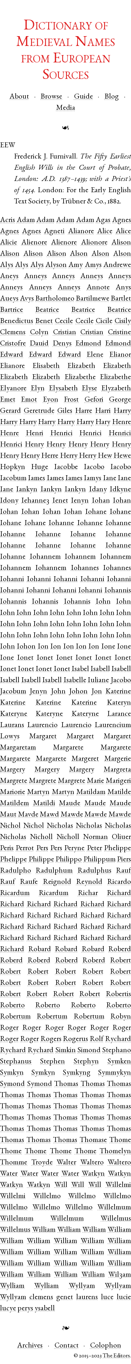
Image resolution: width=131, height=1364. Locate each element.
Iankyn (26, 489)
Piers (124, 860)
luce (107, 1297)
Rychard (13, 1050)
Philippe (41, 860)
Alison (121, 243)
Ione (108, 647)
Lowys (10, 736)
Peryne (74, 848)
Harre (83, 411)
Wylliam (12, 1286)
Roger (9, 1028)
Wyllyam (82, 1286)
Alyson (56, 265)
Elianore (12, 366)
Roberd (119, 949)
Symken (119, 1062)
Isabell (100, 669)
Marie (95, 781)
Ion (43, 647)
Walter (66, 1163)
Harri (103, 411)
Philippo (69, 860)
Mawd (49, 815)
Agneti (54, 231)
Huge (39, 467)
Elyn (38, 388)
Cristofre (13, 344)
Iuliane (98, 680)
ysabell (45, 1308)
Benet (44, 321)
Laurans (12, 725)
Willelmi (13, 1196)
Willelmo (47, 1196)
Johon (78, 692)
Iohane (96, 512)
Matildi (44, 803)
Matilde (119, 792)
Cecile (64, 321)
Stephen (52, 1062)
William (44, 1230)
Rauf (7, 882)
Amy (75, 265)
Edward (11, 355)
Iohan (101, 501)
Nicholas (60, 826)
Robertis (118, 994)
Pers (42, 848)
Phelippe (13, 860)
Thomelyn (115, 1151)
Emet (7, 400)
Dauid (39, 344)
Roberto (12, 1005)
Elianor (120, 355)
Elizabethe (80, 377)
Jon (97, 692)
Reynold (89, 882)
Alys (6, 265)
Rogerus (75, 1039)
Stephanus (15, 1062)
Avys (27, 299)
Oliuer (121, 837)
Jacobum (13, 692)
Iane (109, 478)
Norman (95, 837)
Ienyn (80, 501)
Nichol (10, 826)
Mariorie (12, 792)
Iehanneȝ (35, 501)
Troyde (42, 1163)
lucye (8, 1308)
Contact (66, 1346)
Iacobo (94, 467)
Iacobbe (66, 467)
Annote (98, 287)
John (58, 692)
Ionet (25, 658)
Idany (98, 489)
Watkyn (93, 1174)
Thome (120, 1140)
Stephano (116, 1050)
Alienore (34, 243)
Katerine (13, 703)
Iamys (92, 478)
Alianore (81, 231)
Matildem (14, 803)
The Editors (116, 1356)
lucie (124, 1297)
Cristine (119, 332)
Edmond (88, 344)
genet (64, 1297)
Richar (88, 893)
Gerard (10, 411)
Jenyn (38, 692)
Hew (105, 456)
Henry (34, 445)
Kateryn (119, 703)
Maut (8, 815)
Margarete (68, 748)
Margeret (85, 759)
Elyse (89, 388)
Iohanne (61, 523)
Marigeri (118, 781)
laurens (87, 1297)
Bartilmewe (92, 299)
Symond (12, 1084)
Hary (102, 422)
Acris (7, 220)
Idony (9, 501)
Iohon (26, 647)
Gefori (94, 400)
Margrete (13, 781)
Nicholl (41, 837)
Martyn (38, 792)
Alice (104, 231)
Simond (89, 1050)
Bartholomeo (54, 299)
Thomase (93, 1140)
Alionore (94, 243)
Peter (94, 848)
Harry (122, 411)
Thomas (66, 1084)
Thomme (13, 1163)
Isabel (80, 669)
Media (65, 108)
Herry (69, 456)
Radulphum (54, 871)
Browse (51, 97)
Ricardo (119, 882)
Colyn (39, 332)
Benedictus (16, 321)
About (19, 97)
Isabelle (75, 680)
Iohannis (117, 590)
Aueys (9, 299)
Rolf (96, 1039)
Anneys (35, 276)
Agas (103, 220)
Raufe (29, 882)
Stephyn (86, 1062)
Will (60, 1185)
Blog (111, 97)
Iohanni (12, 579)
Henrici (61, 433)
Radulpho (15, 871)
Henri (34, 433)
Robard (39, 949)
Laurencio (42, 725)
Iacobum (13, 478)
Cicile (104, 321)
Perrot (25, 848)
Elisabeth (46, 366)
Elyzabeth (116, 388)
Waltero (92, 1163)
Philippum (99, 860)
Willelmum (114, 1207)
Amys (93, 265)
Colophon (105, 1346)
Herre (49, 456)
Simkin (66, 1050)
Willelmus (116, 1219)
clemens (41, 1297)
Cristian (64, 332)
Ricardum (15, 893)
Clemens (13, 332)
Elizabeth (81, 366)
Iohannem (45, 557)
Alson (79, 254)
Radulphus (94, 871)
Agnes (9, 231)
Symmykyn (114, 1073)
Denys (62, 344)
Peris (7, 848)
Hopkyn (12, 467)
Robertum (15, 1017)
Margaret (43, 736)
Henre (9, 433)
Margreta (117, 770)
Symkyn (12, 1073)
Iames (36, 478)
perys (25, 1308)
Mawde (72, 815)
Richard (12, 904)
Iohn (103, 602)
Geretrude (39, 411)
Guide (83, 97)
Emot (29, 400)
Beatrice (47, 310)
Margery (12, 770)
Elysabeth (63, 388)
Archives (30, 1346)
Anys (123, 287)
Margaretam (18, 748)
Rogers (51, 1039)
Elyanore (13, 388)
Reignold (57, 882)
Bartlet (121, 299)
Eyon (50, 400)
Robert (120, 961)
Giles (64, 411)
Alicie (8, 243)
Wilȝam (119, 1275)
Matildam (91, 792)
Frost (71, 400)
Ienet (60, 501)
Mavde (28, 815)
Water (8, 1174)
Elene (95, 355)
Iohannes (85, 568)
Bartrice (11, 310)
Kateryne (13, 714)
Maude (69, 803)
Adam (26, 220)
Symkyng (76, 1073)
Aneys (9, 276)
